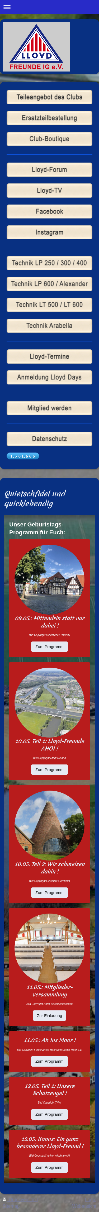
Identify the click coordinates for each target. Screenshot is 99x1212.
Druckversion (20, 1199)
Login (90, 1199)
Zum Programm (49, 646)
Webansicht (84, 1206)
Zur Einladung (49, 1015)
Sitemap (11, 1206)
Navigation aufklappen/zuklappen (49, 7)
